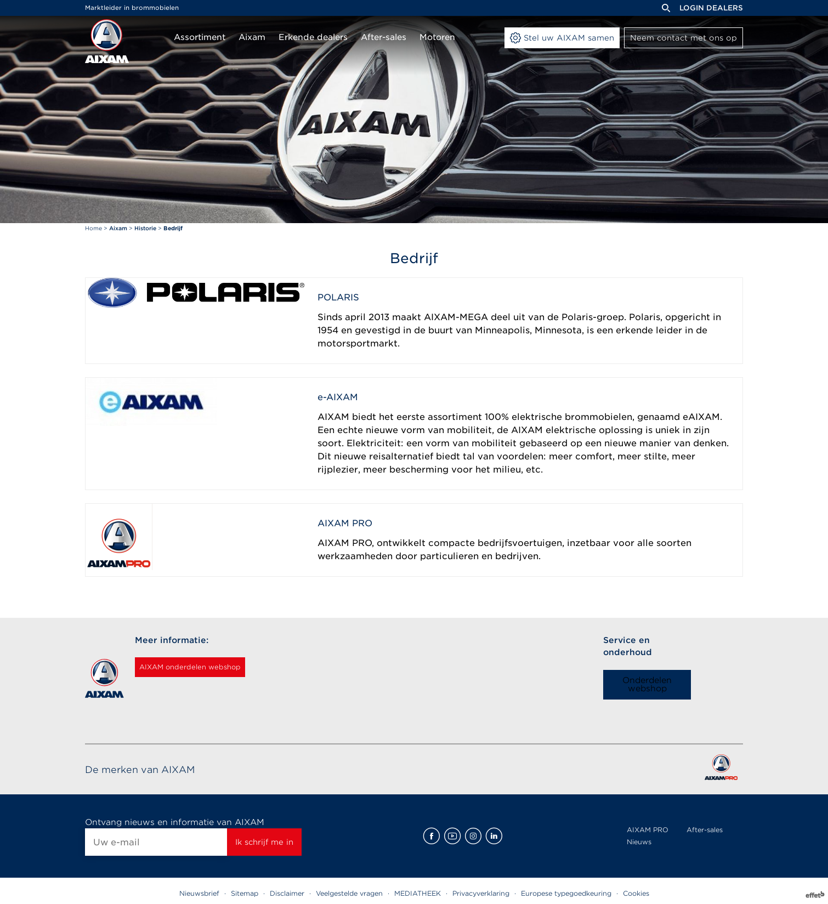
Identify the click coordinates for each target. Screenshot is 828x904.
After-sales (705, 830)
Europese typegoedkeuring (566, 893)
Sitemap (244, 893)
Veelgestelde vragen (349, 893)
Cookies (636, 893)
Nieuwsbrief (199, 893)
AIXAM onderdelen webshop (204, 667)
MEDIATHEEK (417, 893)
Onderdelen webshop (647, 684)
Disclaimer (287, 893)
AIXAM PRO (647, 830)
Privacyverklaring (480, 893)
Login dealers (711, 8)
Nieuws (639, 842)
